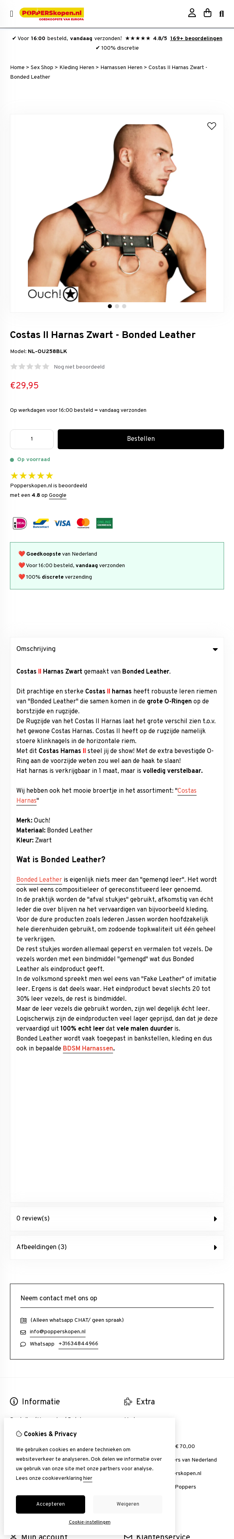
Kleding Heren (76, 67)
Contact (134, 1014)
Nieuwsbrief (25, 1054)
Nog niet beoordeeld (79, 367)
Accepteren (50, 1504)
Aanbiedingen (141, 892)
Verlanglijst (23, 1041)
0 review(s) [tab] (117, 678)
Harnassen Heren (121, 67)
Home (17, 67)
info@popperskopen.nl (58, 791)
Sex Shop (42, 67)
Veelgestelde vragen (149, 1054)
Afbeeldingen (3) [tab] (117, 706)
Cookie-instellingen (90, 1522)
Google (57, 495)
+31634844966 (78, 802)
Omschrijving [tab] (117, 649)
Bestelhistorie (27, 1027)
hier (87, 1478)
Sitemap (134, 1041)
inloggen (20, 1014)
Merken (133, 878)
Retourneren (140, 1027)
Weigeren (128, 1504)
